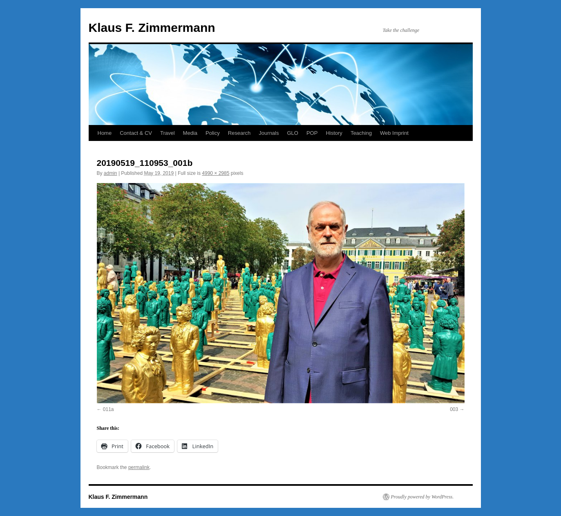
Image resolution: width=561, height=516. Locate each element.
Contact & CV (136, 133)
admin (110, 173)
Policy (213, 133)
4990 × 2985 (215, 173)
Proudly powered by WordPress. (422, 497)
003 (454, 409)
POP (311, 133)
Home (105, 133)
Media (190, 133)
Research (239, 133)
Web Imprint (394, 133)
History (334, 133)
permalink (139, 467)
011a (108, 409)
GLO (292, 133)
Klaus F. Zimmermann (152, 27)
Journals (269, 133)
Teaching (361, 133)
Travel (167, 133)
